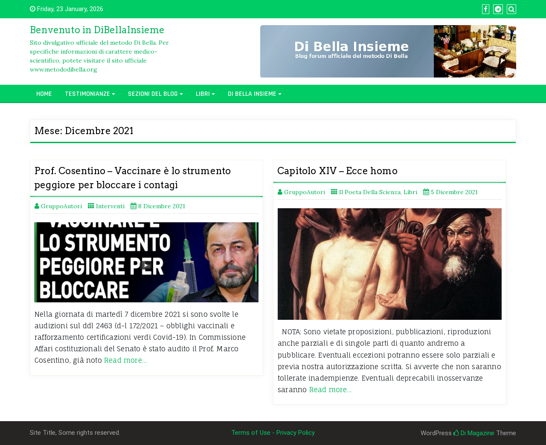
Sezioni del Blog (153, 93)
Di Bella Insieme (252, 93)
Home (44, 93)
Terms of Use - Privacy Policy (273, 432)
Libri (203, 93)
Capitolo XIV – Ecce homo (337, 170)
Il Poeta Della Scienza (370, 192)
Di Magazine (473, 433)
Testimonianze (87, 93)
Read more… (125, 360)
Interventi (110, 206)
